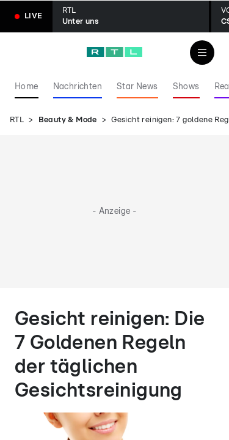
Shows (186, 86)
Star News (137, 86)
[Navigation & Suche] (202, 52)
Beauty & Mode (67, 120)
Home (26, 86)
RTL (17, 120)
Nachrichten (77, 86)
